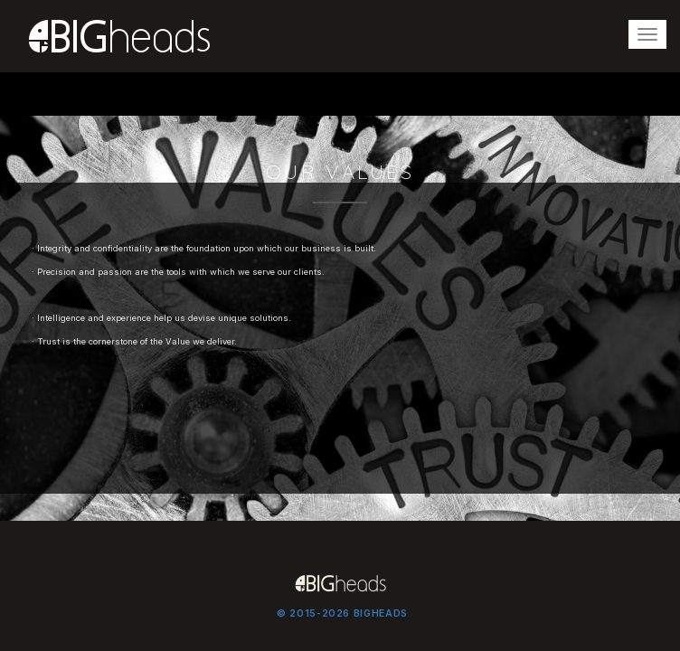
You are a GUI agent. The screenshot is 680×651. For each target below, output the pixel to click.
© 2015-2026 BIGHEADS (342, 613)
